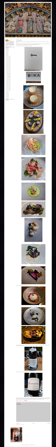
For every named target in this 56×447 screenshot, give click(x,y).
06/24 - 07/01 (8, 71)
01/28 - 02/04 (8, 88)
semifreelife (11, 5)
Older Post (49, 423)
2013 (7, 95)
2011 (7, 97)
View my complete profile (8, 46)
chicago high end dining (26, 401)
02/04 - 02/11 (8, 87)
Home (34, 423)
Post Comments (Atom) (21, 424)
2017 (7, 91)
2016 (7, 92)
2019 (7, 54)
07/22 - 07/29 (8, 67)
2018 (7, 55)
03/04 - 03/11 (8, 86)
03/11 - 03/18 (8, 85)
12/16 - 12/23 (8, 57)
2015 (7, 93)
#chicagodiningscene (20, 401)
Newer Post (18, 423)
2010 (7, 98)
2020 (7, 53)
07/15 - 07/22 (8, 68)
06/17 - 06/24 (8, 72)
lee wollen (34, 401)
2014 (7, 94)
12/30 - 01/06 (8, 56)
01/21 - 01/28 (8, 89)
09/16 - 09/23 (8, 66)
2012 (7, 96)
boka (23, 401)
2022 (7, 52)
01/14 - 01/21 (8, 90)
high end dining (31, 401)
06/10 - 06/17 (8, 73)
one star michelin (37, 401)
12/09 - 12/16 (8, 58)
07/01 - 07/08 (8, 70)
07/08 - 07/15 (8, 69)
